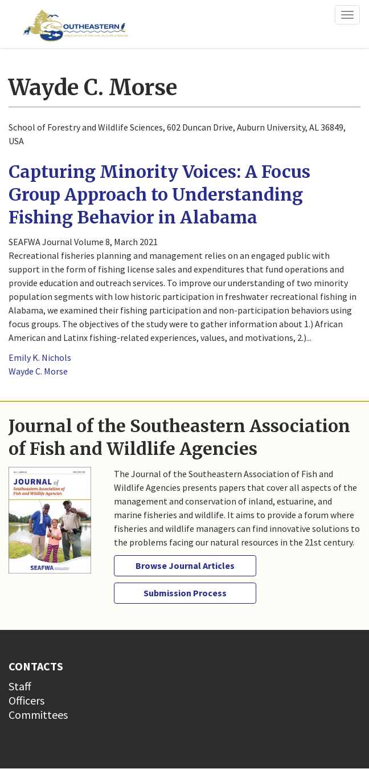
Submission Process (185, 593)
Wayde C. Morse (38, 371)
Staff (20, 686)
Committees (38, 714)
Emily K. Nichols (40, 357)
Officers (26, 700)
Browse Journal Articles (185, 565)
